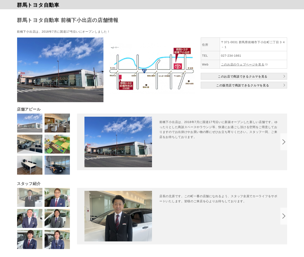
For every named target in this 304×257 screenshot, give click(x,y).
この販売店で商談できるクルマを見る (242, 85)
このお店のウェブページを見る (243, 64)
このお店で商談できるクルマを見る (242, 76)
